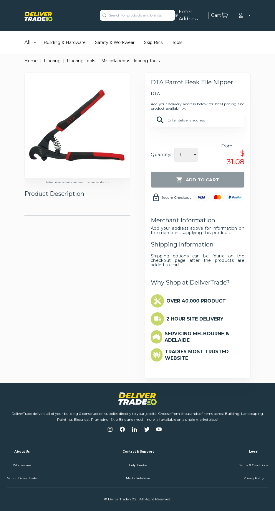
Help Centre (138, 465)
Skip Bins (153, 42)
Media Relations (138, 478)
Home (31, 60)
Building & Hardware (65, 42)
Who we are (22, 465)
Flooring (52, 60)
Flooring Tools (81, 60)
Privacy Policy (253, 478)
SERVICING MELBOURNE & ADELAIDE (197, 337)
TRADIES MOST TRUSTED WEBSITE (197, 355)
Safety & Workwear (115, 42)
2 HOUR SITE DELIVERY (194, 319)
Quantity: (161, 154)
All (27, 42)
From (227, 146)
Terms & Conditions (253, 465)
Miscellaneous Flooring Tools (130, 60)
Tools (177, 42)
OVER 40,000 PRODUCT (196, 301)
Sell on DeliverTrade (22, 478)
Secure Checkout (176, 197)
